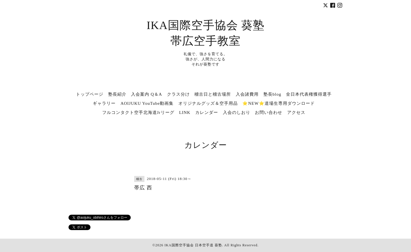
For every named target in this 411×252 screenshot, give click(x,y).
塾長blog (272, 94)
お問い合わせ (268, 112)
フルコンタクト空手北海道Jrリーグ (138, 112)
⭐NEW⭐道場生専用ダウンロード (278, 103)
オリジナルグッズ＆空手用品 (208, 103)
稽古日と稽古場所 (212, 94)
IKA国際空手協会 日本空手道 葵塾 (193, 245)
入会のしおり (236, 112)
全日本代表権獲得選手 (309, 94)
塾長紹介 (117, 94)
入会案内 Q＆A (146, 94)
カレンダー (206, 112)
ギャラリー (104, 103)
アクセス (296, 112)
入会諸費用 (247, 94)
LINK (184, 112)
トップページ (89, 94)
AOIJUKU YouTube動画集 (147, 103)
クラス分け (178, 94)
